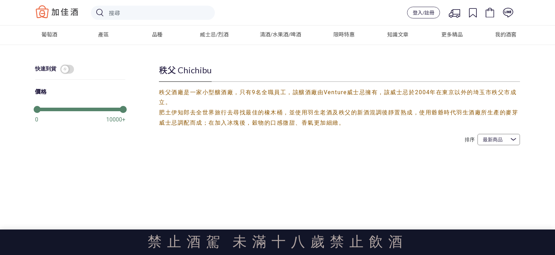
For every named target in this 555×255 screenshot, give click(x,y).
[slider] (80, 108)
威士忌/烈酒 (214, 34)
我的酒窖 (505, 34)
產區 (103, 34)
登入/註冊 (423, 13)
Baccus (57, 12)
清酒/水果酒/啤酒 (280, 34)
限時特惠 (344, 34)
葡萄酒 (49, 34)
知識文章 (397, 34)
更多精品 (452, 34)
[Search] (153, 13)
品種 (157, 34)
